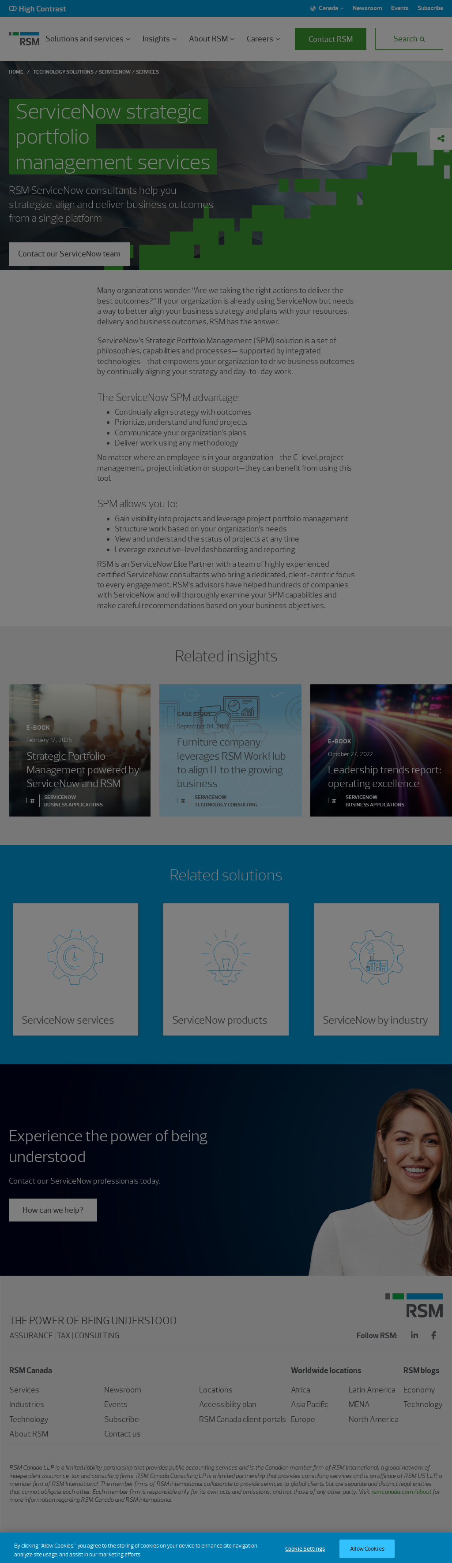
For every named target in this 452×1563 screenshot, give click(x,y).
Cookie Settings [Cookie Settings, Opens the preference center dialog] (305, 1553)
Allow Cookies (367, 1553)
